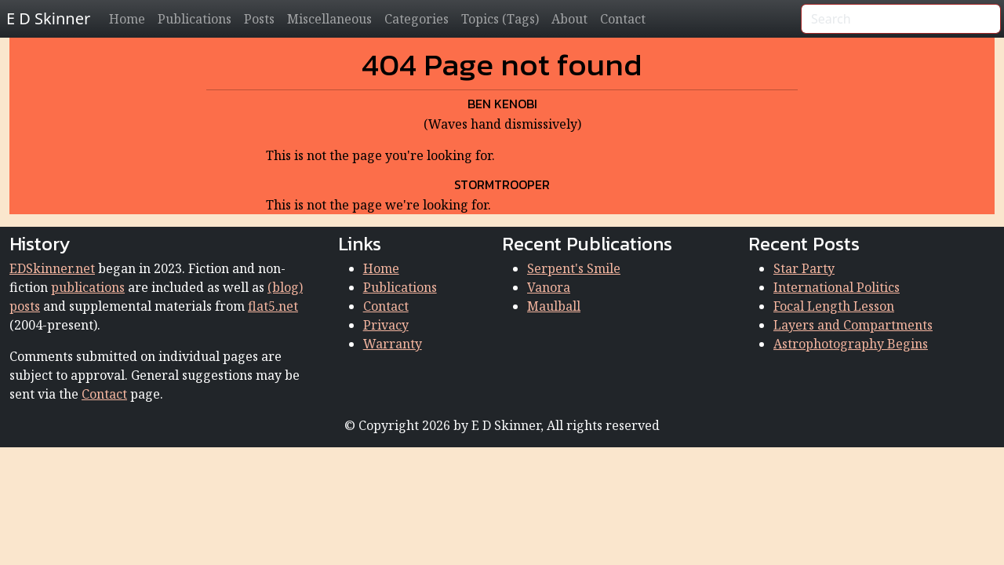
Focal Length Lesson (833, 306)
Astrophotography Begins (850, 343)
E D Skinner (48, 18)
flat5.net (273, 306)
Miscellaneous (329, 18)
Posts (259, 18)
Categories (416, 18)
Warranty (392, 343)
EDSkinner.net (52, 268)
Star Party (804, 268)
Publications (194, 18)
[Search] (901, 19)
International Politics (836, 287)
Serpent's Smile (573, 268)
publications (88, 287)
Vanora (548, 287)
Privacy (386, 325)
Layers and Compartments (853, 325)
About (569, 18)
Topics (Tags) (500, 18)
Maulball (553, 306)
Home (127, 18)
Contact (623, 18)
